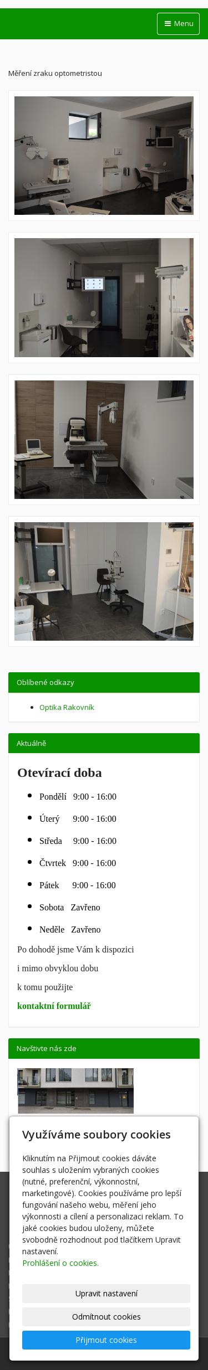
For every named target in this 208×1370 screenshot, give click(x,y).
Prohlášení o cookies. (60, 1263)
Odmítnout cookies (106, 1316)
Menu (178, 23)
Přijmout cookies (106, 1340)
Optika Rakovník (66, 707)
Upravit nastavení (106, 1293)
